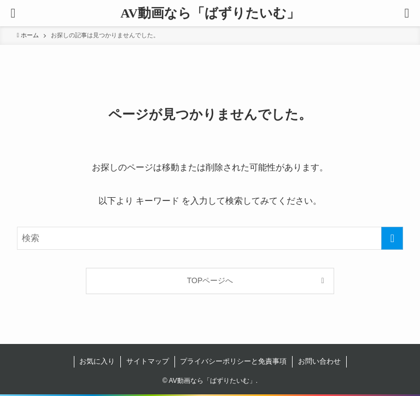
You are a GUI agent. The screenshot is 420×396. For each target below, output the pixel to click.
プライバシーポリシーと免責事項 (233, 361)
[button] (407, 13)
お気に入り (97, 361)
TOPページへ (210, 280)
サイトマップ (147, 361)
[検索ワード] (210, 238)
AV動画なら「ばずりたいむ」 (210, 13)
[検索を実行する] (392, 238)
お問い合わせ (319, 361)
